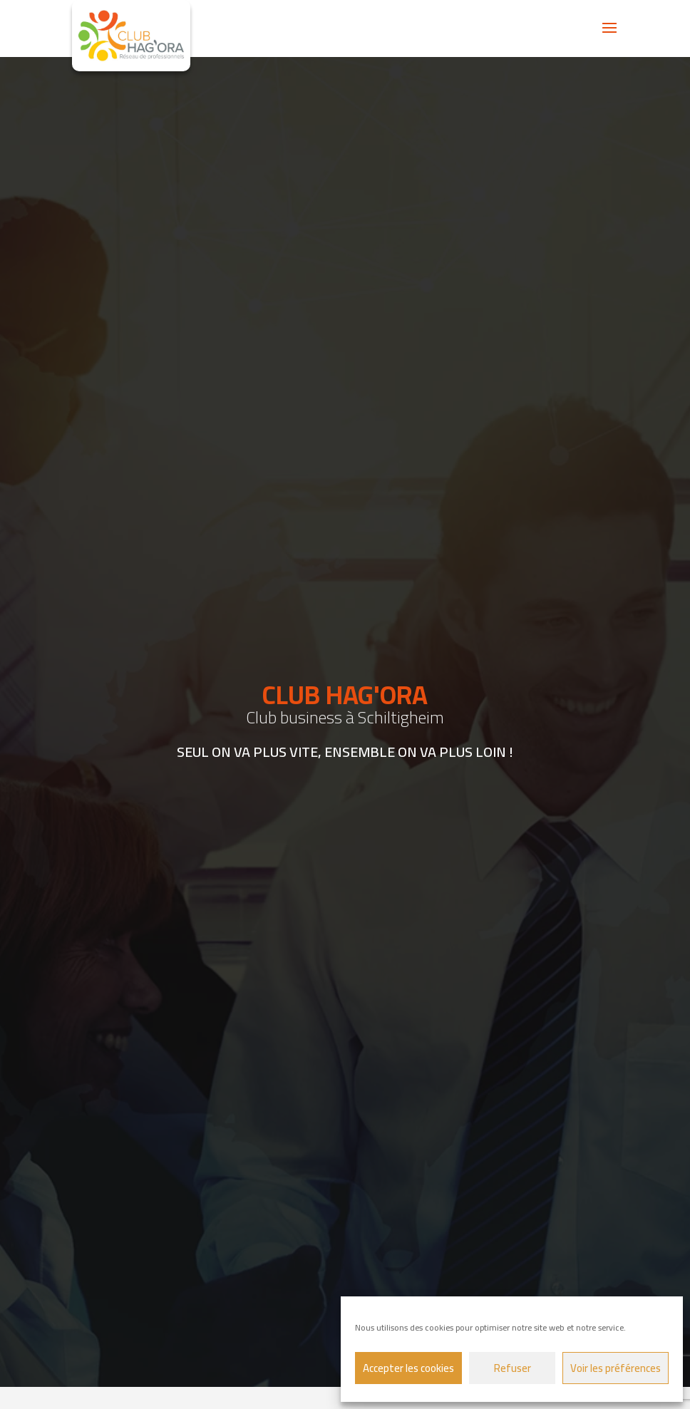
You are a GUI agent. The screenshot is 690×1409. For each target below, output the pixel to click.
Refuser (512, 1368)
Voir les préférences (615, 1368)
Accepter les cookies (408, 1368)
